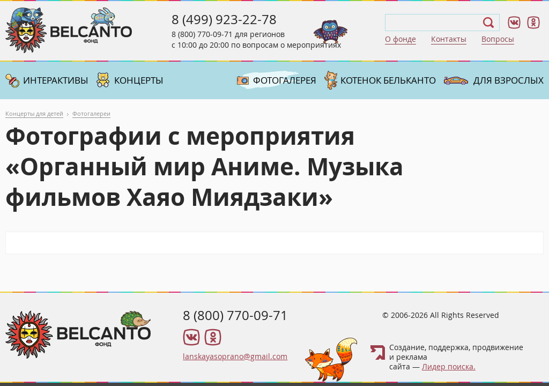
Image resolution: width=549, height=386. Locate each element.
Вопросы (497, 39)
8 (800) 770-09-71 (202, 34)
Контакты (448, 39)
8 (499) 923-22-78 (224, 19)
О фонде (400, 39)
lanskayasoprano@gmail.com (235, 356)
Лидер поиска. (449, 366)
